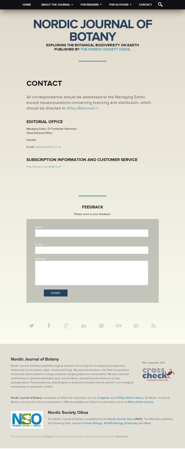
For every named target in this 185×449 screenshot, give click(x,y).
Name (39, 227)
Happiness (121, 437)
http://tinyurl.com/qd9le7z (42, 167)
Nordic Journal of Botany (92, 31)
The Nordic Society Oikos (105, 49)
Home (27, 4)
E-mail (39, 244)
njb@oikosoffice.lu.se (48, 147)
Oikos (147, 424)
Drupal (49, 437)
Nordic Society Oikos (121, 419)
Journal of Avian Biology (87, 424)
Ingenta (104, 398)
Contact (145, 4)
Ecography (131, 424)
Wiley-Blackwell (81, 108)
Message (41, 258)
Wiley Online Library (140, 402)
